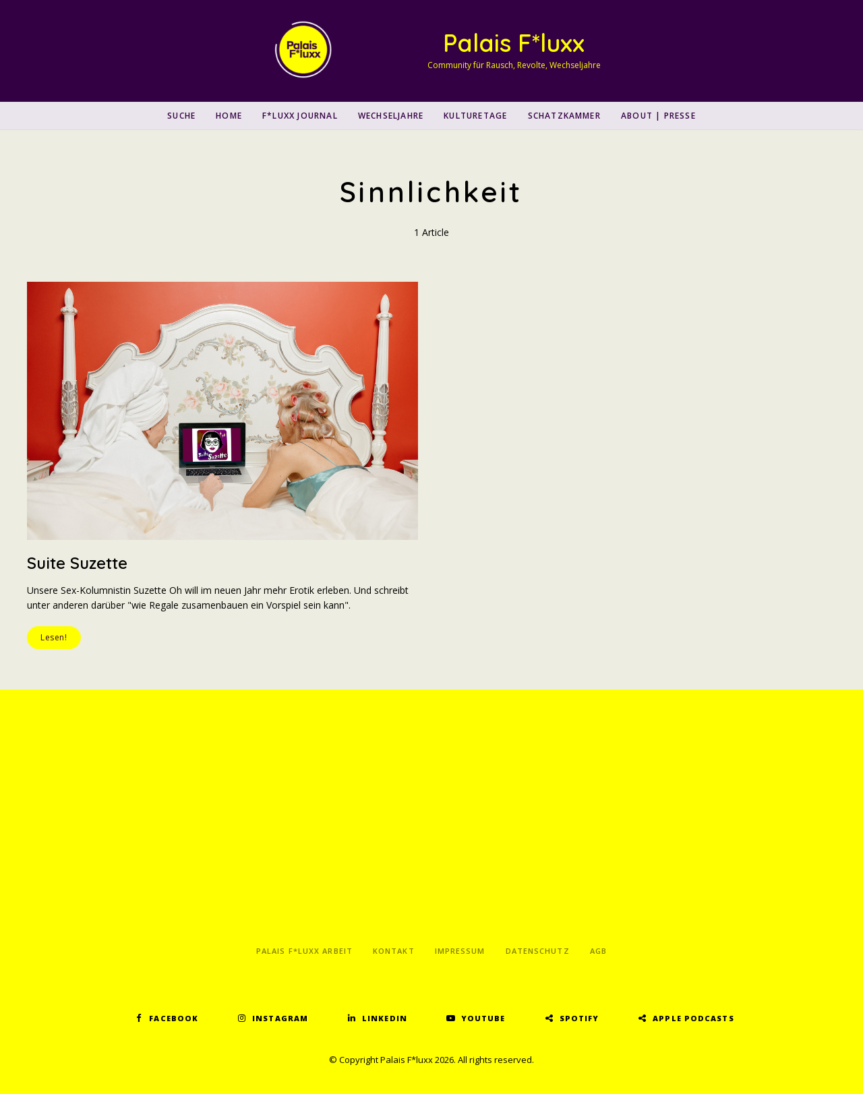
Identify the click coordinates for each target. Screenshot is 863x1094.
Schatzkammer (564, 115)
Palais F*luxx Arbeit (304, 951)
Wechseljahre (390, 115)
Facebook (173, 1018)
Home (229, 115)
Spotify (579, 1018)
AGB (598, 951)
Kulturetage (475, 115)
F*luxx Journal (300, 115)
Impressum (460, 951)
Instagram (280, 1018)
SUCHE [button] (181, 115)
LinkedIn (384, 1018)
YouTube (483, 1018)
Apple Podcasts (693, 1018)
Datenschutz (538, 951)
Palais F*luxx (514, 42)
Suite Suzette (77, 563)
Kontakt (394, 951)
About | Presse (658, 115)
